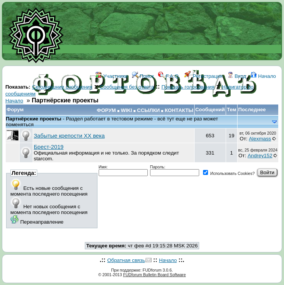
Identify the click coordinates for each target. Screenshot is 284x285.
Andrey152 (260, 155)
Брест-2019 (48, 147)
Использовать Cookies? (229, 173)
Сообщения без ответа (127, 87)
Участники (111, 76)
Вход (236, 76)
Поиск (143, 76)
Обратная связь (126, 260)
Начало (263, 76)
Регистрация (203, 76)
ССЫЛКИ (148, 110)
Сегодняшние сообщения (62, 87)
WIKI (126, 110)
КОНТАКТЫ (179, 110)
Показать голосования (188, 87)
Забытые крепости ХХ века (69, 136)
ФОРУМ (106, 110)
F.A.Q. (169, 76)
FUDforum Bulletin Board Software (154, 274)
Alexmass (260, 139)
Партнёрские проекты (34, 119)
